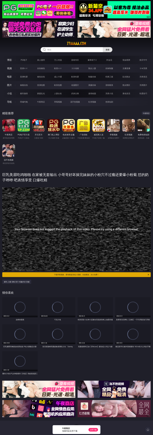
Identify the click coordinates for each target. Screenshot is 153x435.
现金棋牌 (126, 60)
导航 (9, 101)
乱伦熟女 (126, 76)
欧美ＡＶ (58, 68)
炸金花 (109, 60)
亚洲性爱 (24, 76)
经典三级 (109, 76)
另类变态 (143, 76)
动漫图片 (75, 85)
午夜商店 (41, 102)
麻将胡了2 (92, 60)
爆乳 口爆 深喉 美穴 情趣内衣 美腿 (17, 282)
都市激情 (24, 93)
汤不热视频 (75, 102)
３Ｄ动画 (75, 68)
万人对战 (58, 60)
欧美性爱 (75, 76)
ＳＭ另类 (143, 68)
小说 (9, 93)
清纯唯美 (109, 85)
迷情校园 (92, 93)
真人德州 (41, 60)
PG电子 (24, 60)
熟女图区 (126, 85)
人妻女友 (58, 93)
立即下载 (93, 430)
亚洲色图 (41, 85)
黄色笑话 (126, 93)
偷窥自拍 (24, 85)
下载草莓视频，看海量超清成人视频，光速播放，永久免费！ (102, 274)
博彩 (9, 60)
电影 (9, 76)
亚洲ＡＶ (24, 68)
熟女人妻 (92, 68)
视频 (9, 68)
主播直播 (126, 68)
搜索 (107, 49)
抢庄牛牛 (143, 60)
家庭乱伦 (41, 93)
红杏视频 (92, 102)
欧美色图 (58, 85)
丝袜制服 (109, 68)
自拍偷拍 (41, 68)
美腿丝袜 (92, 85)
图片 (9, 85)
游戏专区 (75, 60)
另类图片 (143, 85)
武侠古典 (75, 93)
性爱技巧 (143, 93)
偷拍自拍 (41, 76)
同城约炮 (24, 102)
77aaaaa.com (76, 43)
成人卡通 (58, 76)
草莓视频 (58, 102)
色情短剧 (109, 102)
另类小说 (109, 93)
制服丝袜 (92, 76)
